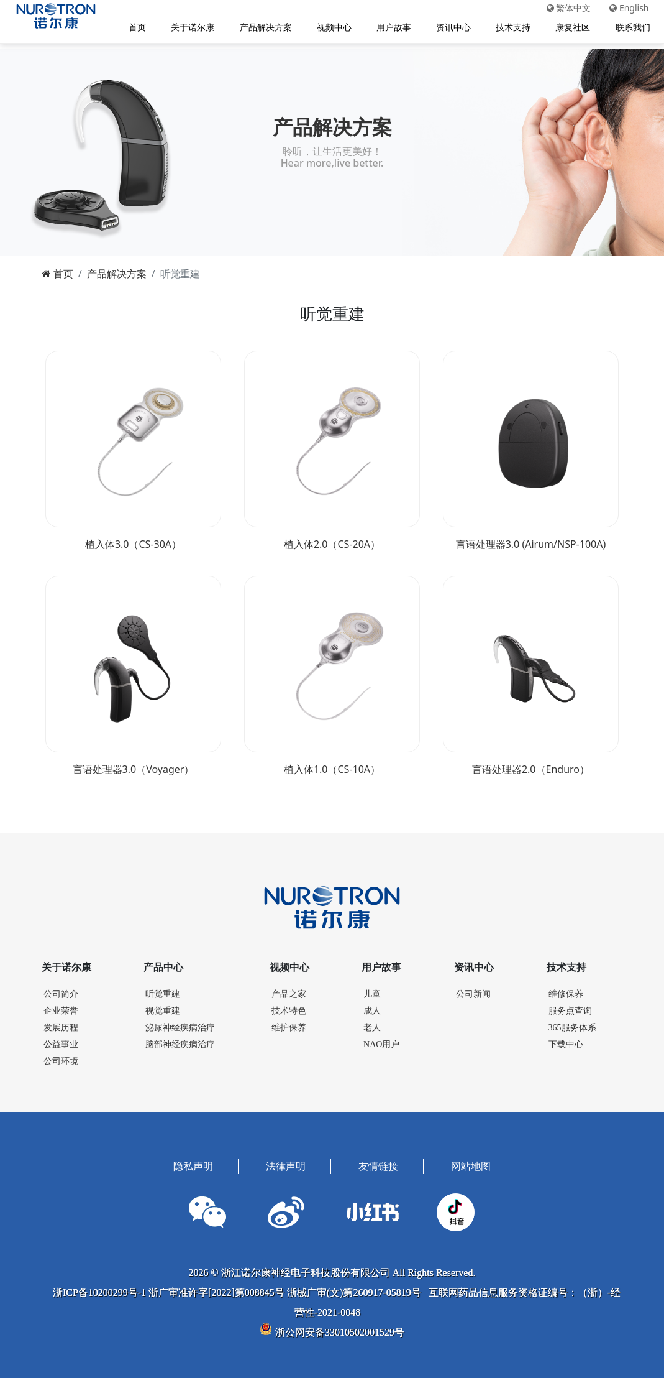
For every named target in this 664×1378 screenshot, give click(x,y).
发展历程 (60, 1025)
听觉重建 (162, 991)
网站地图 (471, 1163)
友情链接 (378, 1163)
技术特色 (288, 1008)
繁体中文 (565, 10)
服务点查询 (570, 1008)
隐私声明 (193, 1163)
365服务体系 (572, 1025)
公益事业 (60, 1042)
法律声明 (286, 1163)
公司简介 (60, 991)
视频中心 (330, 29)
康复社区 (569, 29)
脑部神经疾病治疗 (180, 1042)
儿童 (372, 991)
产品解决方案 (262, 29)
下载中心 (565, 1042)
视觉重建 (162, 1008)
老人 (372, 1025)
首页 (134, 29)
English (625, 10)
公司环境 (60, 1058)
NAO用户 (381, 1042)
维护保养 (288, 1025)
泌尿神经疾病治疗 (180, 1025)
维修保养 (565, 991)
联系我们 (629, 29)
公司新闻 (473, 991)
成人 (372, 1008)
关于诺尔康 (189, 29)
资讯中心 (449, 29)
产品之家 (288, 991)
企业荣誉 (60, 1008)
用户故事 (390, 29)
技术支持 (510, 29)
